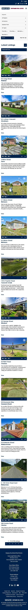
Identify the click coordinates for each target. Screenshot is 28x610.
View (2, 92)
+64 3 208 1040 (14, 570)
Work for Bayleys (20, 594)
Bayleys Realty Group (11, 596)
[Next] (25, 45)
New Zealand (14, 580)
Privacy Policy (20, 596)
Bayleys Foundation (20, 591)
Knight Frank (7, 591)
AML (20, 592)
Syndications (15, 592)
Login (25, 1)
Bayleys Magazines (7, 592)
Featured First (14, 50)
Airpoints (13, 591)
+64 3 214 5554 (14, 561)
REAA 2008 (24, 592)
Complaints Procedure (10, 594)
